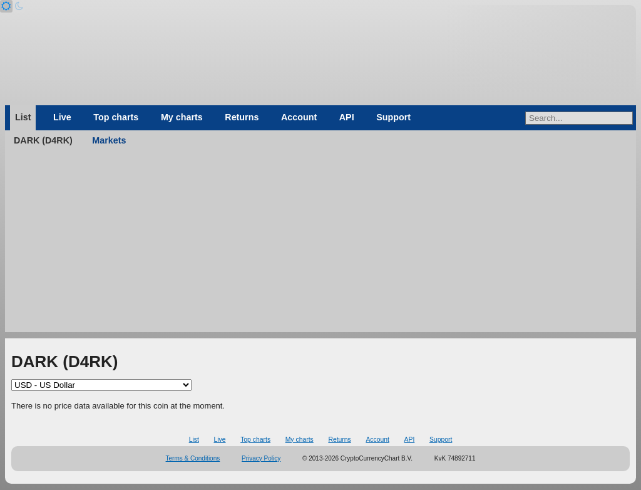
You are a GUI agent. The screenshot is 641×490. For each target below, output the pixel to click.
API (346, 117)
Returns (242, 117)
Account (299, 117)
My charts (182, 117)
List (23, 117)
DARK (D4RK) (43, 140)
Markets (109, 140)
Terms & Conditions (193, 458)
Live (62, 117)
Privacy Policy (261, 458)
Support (393, 117)
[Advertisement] (320, 244)
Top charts (115, 117)
